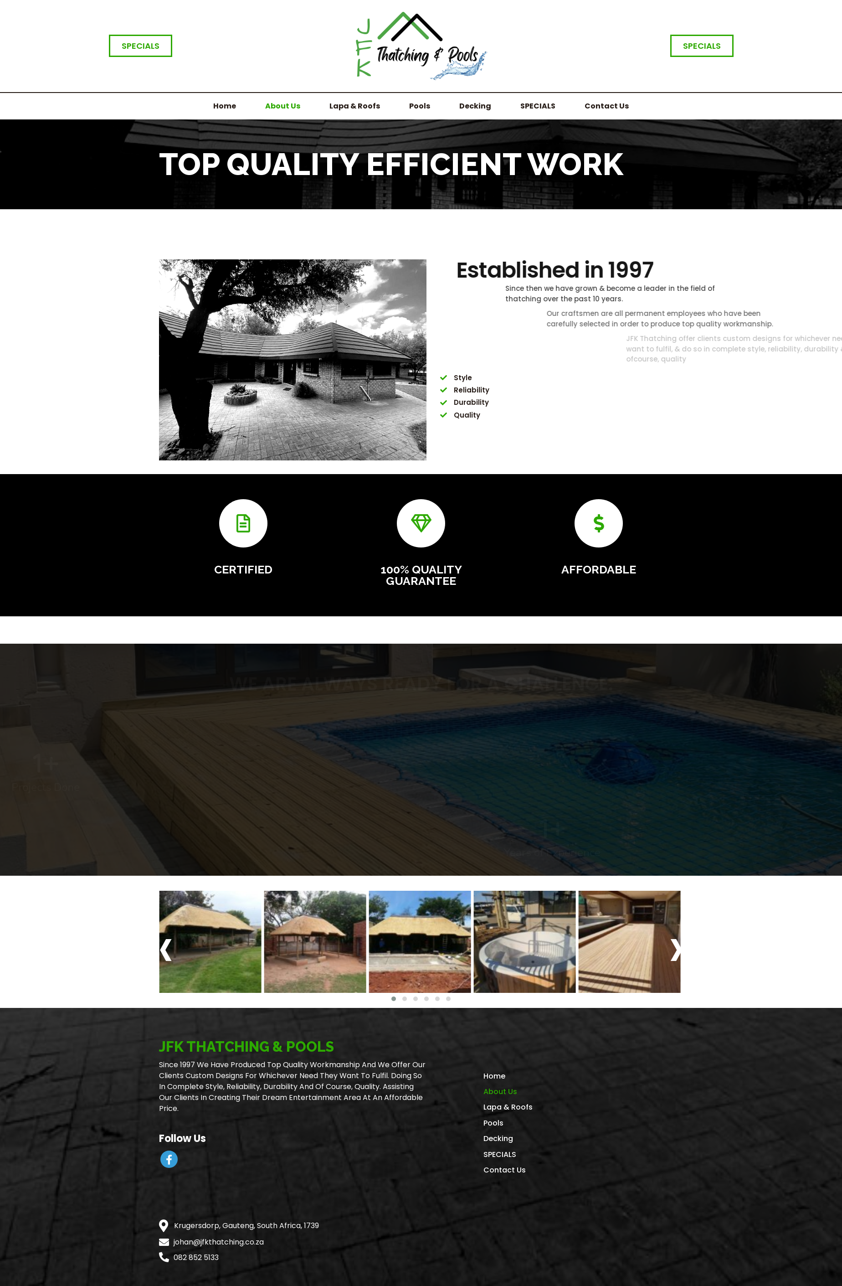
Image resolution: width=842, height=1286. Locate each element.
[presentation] (165, 947)
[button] (393, 997)
